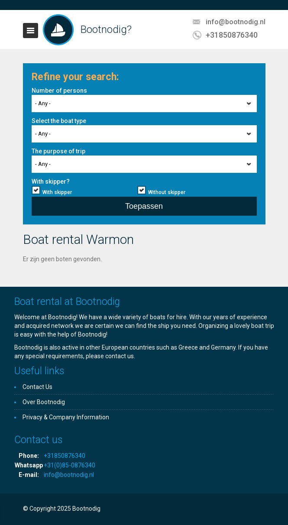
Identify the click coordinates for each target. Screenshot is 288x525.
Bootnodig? (106, 29)
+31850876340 (232, 34)
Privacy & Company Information (66, 417)
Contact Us (37, 386)
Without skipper (166, 192)
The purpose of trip (58, 151)
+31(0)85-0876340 (69, 465)
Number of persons (59, 90)
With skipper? (51, 181)
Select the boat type (59, 120)
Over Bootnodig (44, 402)
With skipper (57, 192)
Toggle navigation (30, 30)
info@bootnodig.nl (235, 22)
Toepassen (144, 206)
